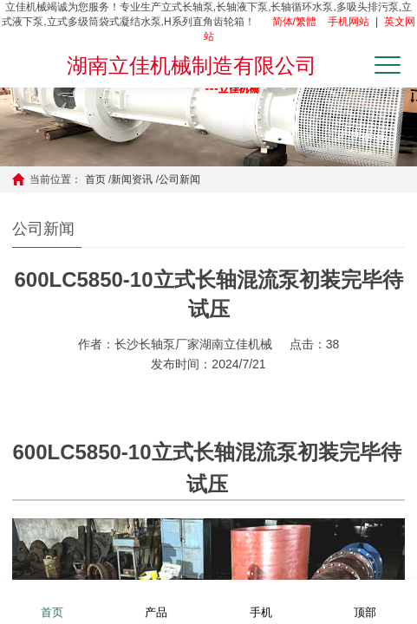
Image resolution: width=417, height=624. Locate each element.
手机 (261, 601)
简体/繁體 (294, 22)
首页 (95, 179)
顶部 (365, 601)
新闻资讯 (132, 179)
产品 (156, 601)
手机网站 (348, 22)
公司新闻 (179, 179)
